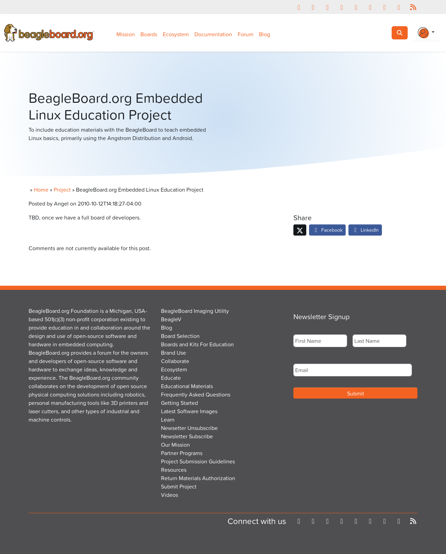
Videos (169, 495)
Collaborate (175, 361)
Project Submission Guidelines (198, 461)
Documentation (213, 34)
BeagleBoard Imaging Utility (195, 311)
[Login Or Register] (426, 33)
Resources (173, 470)
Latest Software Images (189, 411)
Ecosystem (176, 34)
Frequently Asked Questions (195, 394)
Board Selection (180, 336)
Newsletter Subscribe (187, 436)
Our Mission (175, 444)
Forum (245, 34)
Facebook (327, 229)
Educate (171, 378)
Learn (168, 419)
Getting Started (179, 403)
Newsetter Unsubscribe (189, 428)
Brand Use (173, 352)
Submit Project (179, 486)
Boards (148, 34)
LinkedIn (365, 229)
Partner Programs (181, 453)
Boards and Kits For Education (197, 344)
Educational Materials (187, 386)
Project (62, 189)
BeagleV (171, 319)
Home (41, 189)
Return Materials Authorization (198, 478)
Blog (264, 34)
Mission (125, 34)
